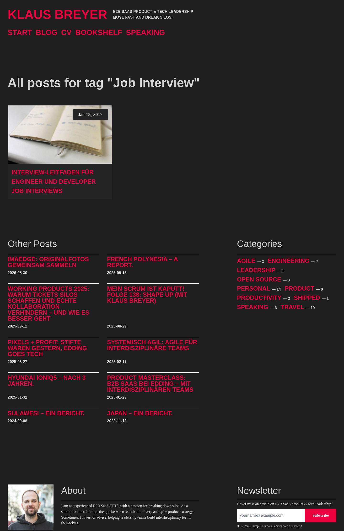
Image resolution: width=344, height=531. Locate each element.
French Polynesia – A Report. (142, 262)
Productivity (260, 297)
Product (300, 288)
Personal (254, 288)
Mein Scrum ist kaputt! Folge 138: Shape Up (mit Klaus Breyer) (147, 295)
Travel (293, 307)
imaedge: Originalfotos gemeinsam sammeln (48, 262)
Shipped (308, 297)
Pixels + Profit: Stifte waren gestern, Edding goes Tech (47, 348)
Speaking (145, 32)
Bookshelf (98, 32)
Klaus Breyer (57, 14)
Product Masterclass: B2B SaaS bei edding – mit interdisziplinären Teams (150, 384)
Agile (247, 260)
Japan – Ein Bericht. (140, 413)
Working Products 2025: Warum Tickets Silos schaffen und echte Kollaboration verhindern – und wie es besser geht (48, 304)
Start (20, 32)
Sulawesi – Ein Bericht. (46, 413)
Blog (46, 32)
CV (66, 32)
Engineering (289, 260)
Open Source (260, 279)
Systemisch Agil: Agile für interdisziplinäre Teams (152, 345)
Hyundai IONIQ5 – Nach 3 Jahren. (47, 381)
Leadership (257, 270)
